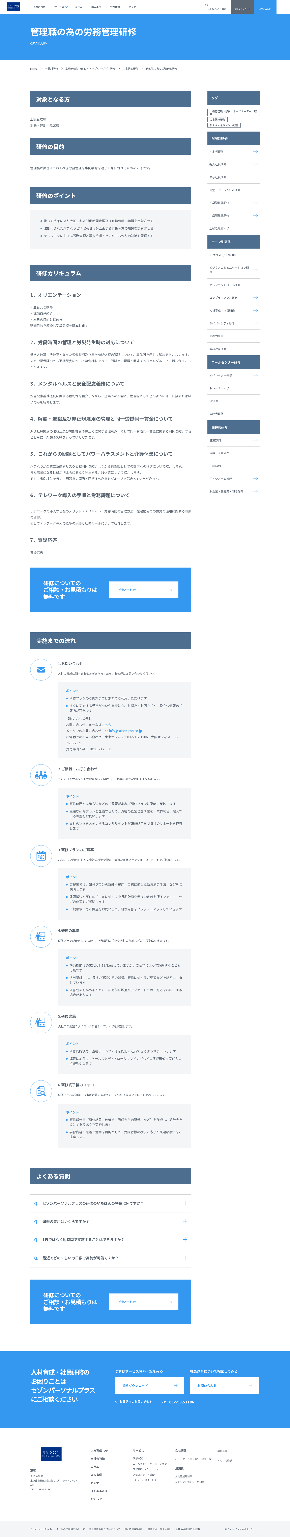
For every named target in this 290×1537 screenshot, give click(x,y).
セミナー (134, 6)
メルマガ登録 (225, 1460)
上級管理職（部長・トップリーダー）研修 (90, 68)
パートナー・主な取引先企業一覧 (193, 1458)
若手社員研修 (217, 177)
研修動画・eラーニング (145, 1469)
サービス (59, 6)
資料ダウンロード (242, 9)
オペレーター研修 (220, 375)
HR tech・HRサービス (145, 1480)
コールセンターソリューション (150, 1463)
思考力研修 (216, 336)
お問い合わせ (265, 9)
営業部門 (215, 440)
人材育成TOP (99, 1450)
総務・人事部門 (219, 453)
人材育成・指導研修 (222, 310)
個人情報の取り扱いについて (104, 1529)
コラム (78, 6)
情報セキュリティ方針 (160, 1529)
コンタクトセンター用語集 (189, 1481)
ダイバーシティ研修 (222, 323)
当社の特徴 (39, 6)
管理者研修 (216, 414)
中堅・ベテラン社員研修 (224, 190)
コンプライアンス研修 (223, 298)
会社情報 (115, 6)
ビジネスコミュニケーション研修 (229, 270)
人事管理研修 (130, 68)
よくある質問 (99, 1491)
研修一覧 (138, 1458)
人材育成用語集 (183, 1476)
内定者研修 (216, 152)
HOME (33, 68)
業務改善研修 (217, 349)
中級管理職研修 (219, 215)
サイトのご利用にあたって (70, 1529)
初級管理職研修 (219, 203)
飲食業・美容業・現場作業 (226, 491)
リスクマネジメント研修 (224, 125)
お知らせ (96, 1499)
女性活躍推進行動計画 (188, 1529)
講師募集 (222, 1450)
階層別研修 (51, 68)
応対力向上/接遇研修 (222, 255)
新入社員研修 (217, 164)
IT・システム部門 (220, 479)
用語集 (179, 1468)
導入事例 (96, 6)
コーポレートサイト (41, 1529)
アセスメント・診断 (144, 1474)
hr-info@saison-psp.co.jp (123, 730)
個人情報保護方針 (134, 1529)
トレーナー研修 (219, 388)
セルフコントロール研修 (224, 285)
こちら (106, 724)
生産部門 (215, 466)
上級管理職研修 (219, 228)
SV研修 (213, 401)
